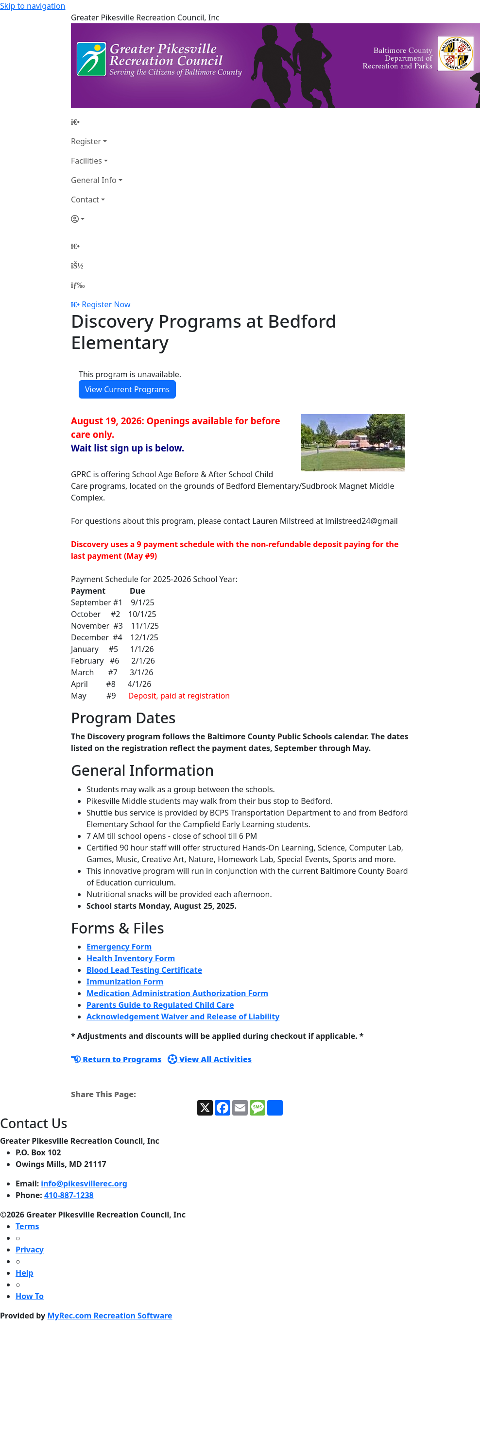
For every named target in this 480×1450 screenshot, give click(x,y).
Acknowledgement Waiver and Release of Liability (182, 1016)
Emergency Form (119, 946)
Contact (85, 199)
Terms (27, 1226)
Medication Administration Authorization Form (177, 993)
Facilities (86, 160)
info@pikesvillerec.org (84, 1183)
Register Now (106, 304)
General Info (94, 180)
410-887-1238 (69, 1195)
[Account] (96, 219)
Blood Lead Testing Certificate (144, 970)
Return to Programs (116, 1059)
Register (86, 141)
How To (30, 1296)
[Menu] (78, 285)
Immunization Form (124, 981)
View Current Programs (127, 389)
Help (25, 1272)
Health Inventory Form (130, 958)
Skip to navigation (32, 5)
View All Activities (210, 1059)
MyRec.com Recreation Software (109, 1315)
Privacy (30, 1249)
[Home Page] (96, 122)
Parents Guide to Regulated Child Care (160, 1005)
